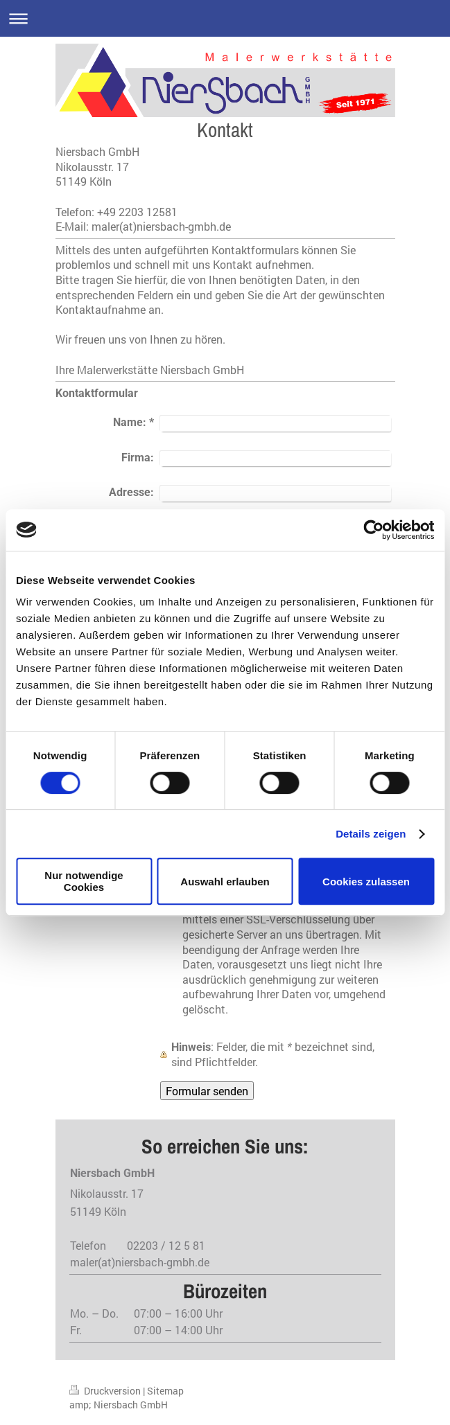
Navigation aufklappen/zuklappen (225, 18)
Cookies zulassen (366, 881)
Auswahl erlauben (224, 881)
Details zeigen (371, 834)
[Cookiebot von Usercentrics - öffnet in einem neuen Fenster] (373, 530)
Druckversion (106, 1390)
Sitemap (165, 1390)
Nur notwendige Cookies (83, 881)
